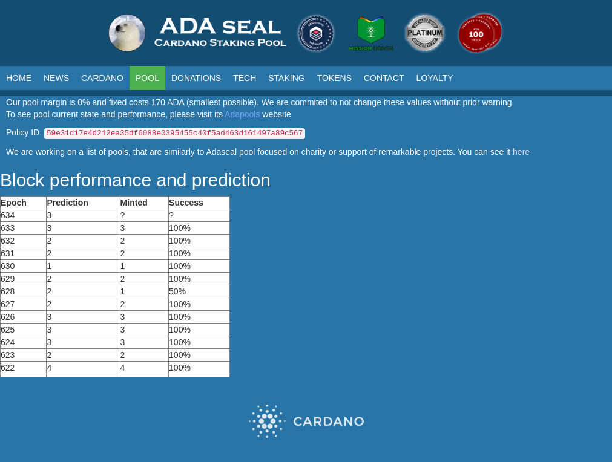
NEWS (56, 78)
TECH (244, 78)
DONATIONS (196, 78)
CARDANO (102, 78)
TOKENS (334, 78)
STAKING (286, 78)
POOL (147, 78)
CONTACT (384, 78)
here (521, 152)
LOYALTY (434, 78)
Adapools (242, 114)
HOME (18, 78)
